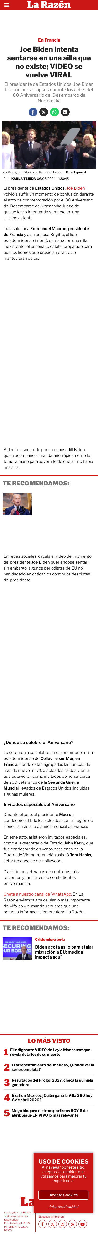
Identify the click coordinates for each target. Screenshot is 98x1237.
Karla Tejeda (23, 179)
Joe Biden (76, 188)
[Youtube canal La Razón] (82, 1224)
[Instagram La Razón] (62, 1224)
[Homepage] (49, 4)
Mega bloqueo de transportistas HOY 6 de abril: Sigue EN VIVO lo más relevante (50, 1112)
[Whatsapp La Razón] (54, 112)
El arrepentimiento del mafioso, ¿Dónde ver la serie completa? (53, 1067)
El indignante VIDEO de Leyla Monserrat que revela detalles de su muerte (50, 1052)
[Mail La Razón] (65, 112)
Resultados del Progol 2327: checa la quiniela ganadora (52, 1082)
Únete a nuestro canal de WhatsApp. (38, 894)
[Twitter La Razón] (43, 112)
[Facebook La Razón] (33, 112)
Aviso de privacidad (63, 1206)
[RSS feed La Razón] (72, 1224)
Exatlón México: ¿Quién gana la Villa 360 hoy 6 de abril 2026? (52, 1097)
